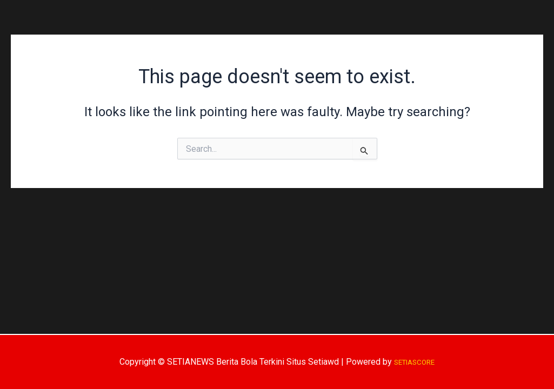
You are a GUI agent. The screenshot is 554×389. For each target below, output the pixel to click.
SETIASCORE (414, 362)
